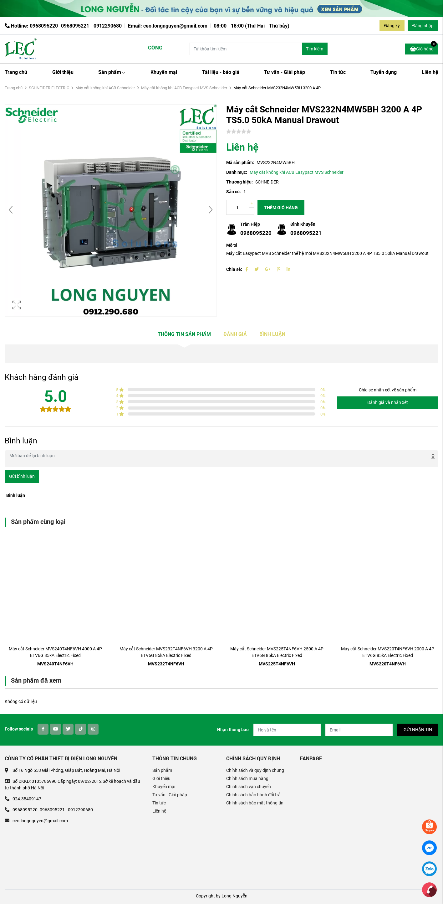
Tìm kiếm (314, 48)
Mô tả (231, 245)
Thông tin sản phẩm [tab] (184, 334)
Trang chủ (16, 72)
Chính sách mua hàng (247, 778)
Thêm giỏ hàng (281, 207)
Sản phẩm (111, 72)
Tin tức (338, 72)
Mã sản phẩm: (240, 162)
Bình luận (272, 334)
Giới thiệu (63, 72)
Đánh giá (235, 334)
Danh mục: (236, 172)
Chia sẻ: (234, 269)
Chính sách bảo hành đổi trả (253, 794)
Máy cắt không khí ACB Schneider (105, 87)
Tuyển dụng (383, 72)
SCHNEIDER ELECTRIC (49, 87)
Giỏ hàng (423, 48)
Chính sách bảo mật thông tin (254, 802)
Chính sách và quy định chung (255, 770)
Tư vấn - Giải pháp (284, 72)
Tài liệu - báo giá (220, 72)
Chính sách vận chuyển (248, 786)
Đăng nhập (423, 25)
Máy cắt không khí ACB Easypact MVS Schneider (184, 87)
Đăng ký (392, 25)
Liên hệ (430, 72)
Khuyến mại (163, 72)
